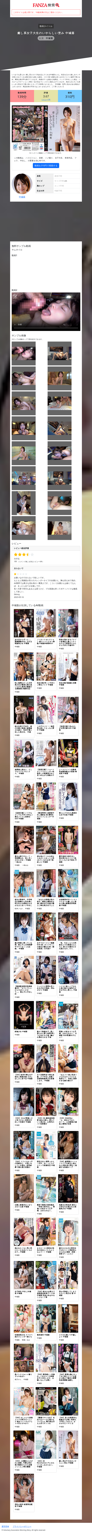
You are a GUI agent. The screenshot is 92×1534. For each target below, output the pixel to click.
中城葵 (22, 196)
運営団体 (5, 1526)
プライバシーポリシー (22, 1526)
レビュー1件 (46, 99)
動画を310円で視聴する (46, 165)
